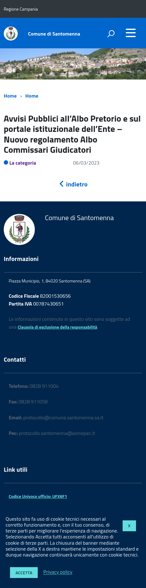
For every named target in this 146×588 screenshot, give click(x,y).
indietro (73, 184)
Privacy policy (57, 572)
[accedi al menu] (131, 33)
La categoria (22, 162)
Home (10, 95)
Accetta (24, 572)
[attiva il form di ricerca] (110, 33)
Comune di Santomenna (54, 33)
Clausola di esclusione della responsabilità (57, 327)
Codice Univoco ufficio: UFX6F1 (38, 496)
